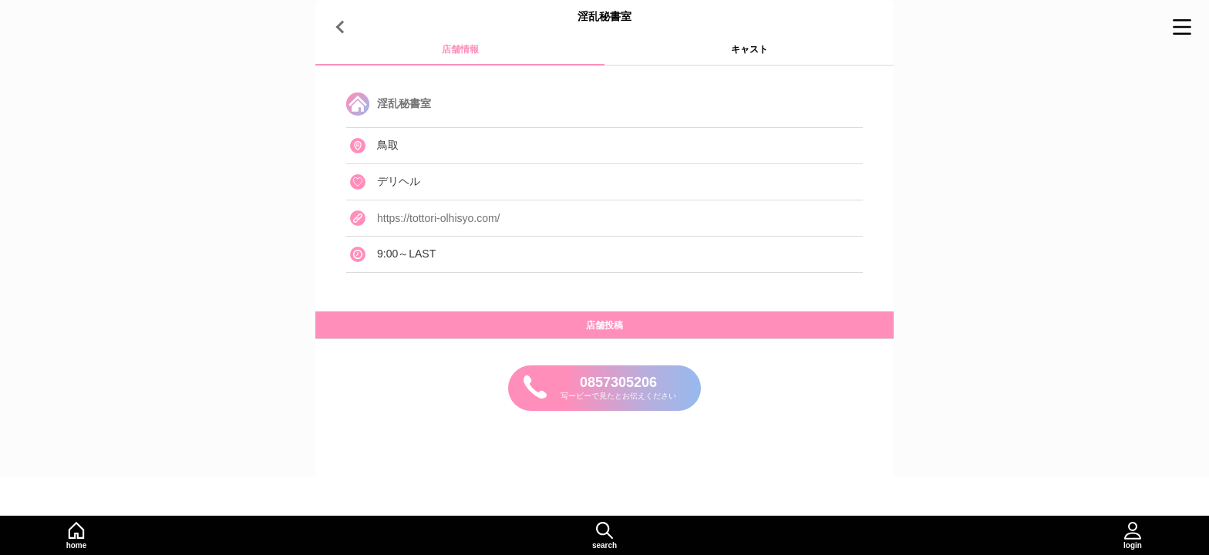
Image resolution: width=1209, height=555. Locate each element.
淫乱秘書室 (404, 103)
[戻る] (342, 27)
